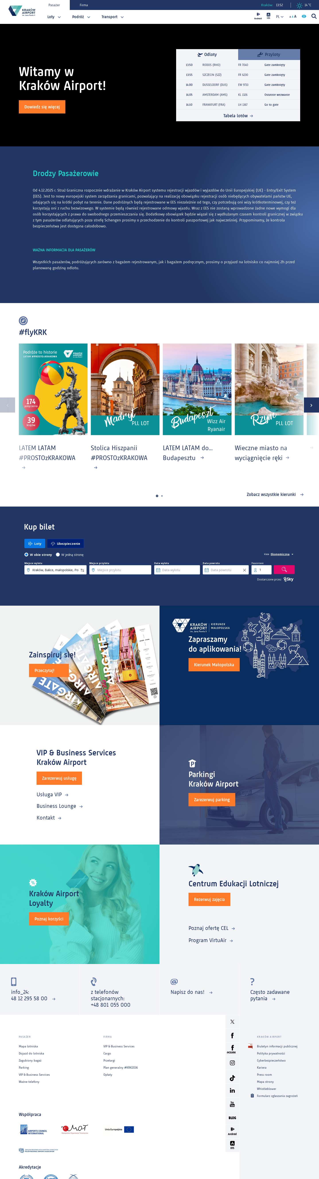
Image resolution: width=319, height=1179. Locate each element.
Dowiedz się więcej (42, 106)
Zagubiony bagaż (30, 1060)
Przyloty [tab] (268, 54)
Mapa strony (265, 1082)
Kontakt (46, 817)
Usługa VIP (49, 794)
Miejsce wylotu (33, 563)
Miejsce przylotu (99, 563)
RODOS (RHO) (211, 65)
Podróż (78, 16)
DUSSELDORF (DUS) (215, 85)
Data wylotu (161, 563)
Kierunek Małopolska (214, 664)
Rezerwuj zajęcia (209, 899)
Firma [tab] (84, 5)
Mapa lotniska (28, 1046)
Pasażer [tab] (54, 5)
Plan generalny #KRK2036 (120, 1068)
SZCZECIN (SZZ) (212, 75)
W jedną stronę (72, 555)
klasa (266, 554)
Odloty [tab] (207, 54)
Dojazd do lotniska (31, 1053)
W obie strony (41, 555)
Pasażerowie (257, 563)
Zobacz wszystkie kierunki (272, 494)
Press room (264, 1075)
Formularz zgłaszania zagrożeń (277, 1096)
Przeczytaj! (44, 670)
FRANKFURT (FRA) (213, 105)
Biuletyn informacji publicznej (277, 1046)
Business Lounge (56, 806)
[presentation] (7, 405)
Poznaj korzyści (49, 919)
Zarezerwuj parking (212, 799)
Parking (24, 1068)
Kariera (261, 1068)
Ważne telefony (29, 1082)
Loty (50, 16)
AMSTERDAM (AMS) (215, 95)
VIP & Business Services (34, 1075)
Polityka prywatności (271, 1053)
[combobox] (278, 17)
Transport (109, 16)
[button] (157, 496)
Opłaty (107, 1075)
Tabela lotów (236, 115)
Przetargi (109, 1060)
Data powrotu (211, 563)
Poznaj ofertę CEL (208, 928)
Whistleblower (266, 1089)
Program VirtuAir (207, 940)
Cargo (107, 1053)
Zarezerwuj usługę (59, 778)
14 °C (303, 6)
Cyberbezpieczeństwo (271, 1060)
